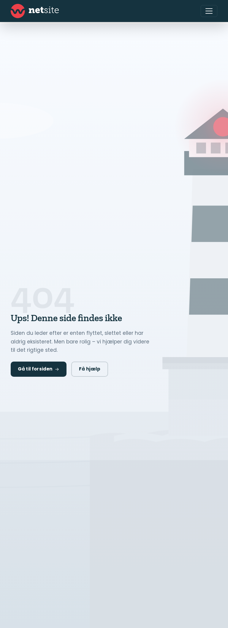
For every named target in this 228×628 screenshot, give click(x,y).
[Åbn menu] (209, 11)
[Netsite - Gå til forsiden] (35, 11)
